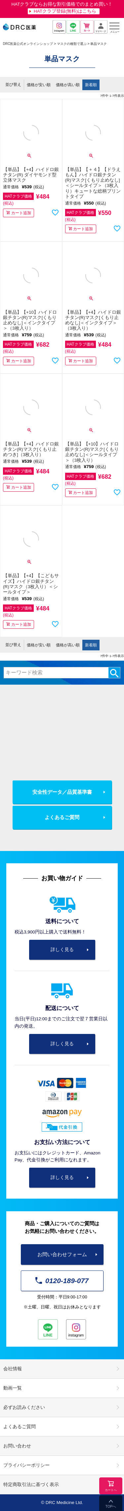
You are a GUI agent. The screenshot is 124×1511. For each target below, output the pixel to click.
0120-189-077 (62, 1280)
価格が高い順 (68, 85)
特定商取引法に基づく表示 (31, 1484)
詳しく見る (62, 949)
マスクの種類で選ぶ (72, 44)
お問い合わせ (17, 1445)
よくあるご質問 (62, 817)
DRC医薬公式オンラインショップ (28, 44)
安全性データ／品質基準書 (62, 792)
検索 (114, 672)
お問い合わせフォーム (62, 1254)
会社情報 (12, 1368)
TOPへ (110, 1506)
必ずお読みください (24, 1407)
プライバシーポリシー (26, 1465)
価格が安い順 (39, 85)
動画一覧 (12, 1388)
